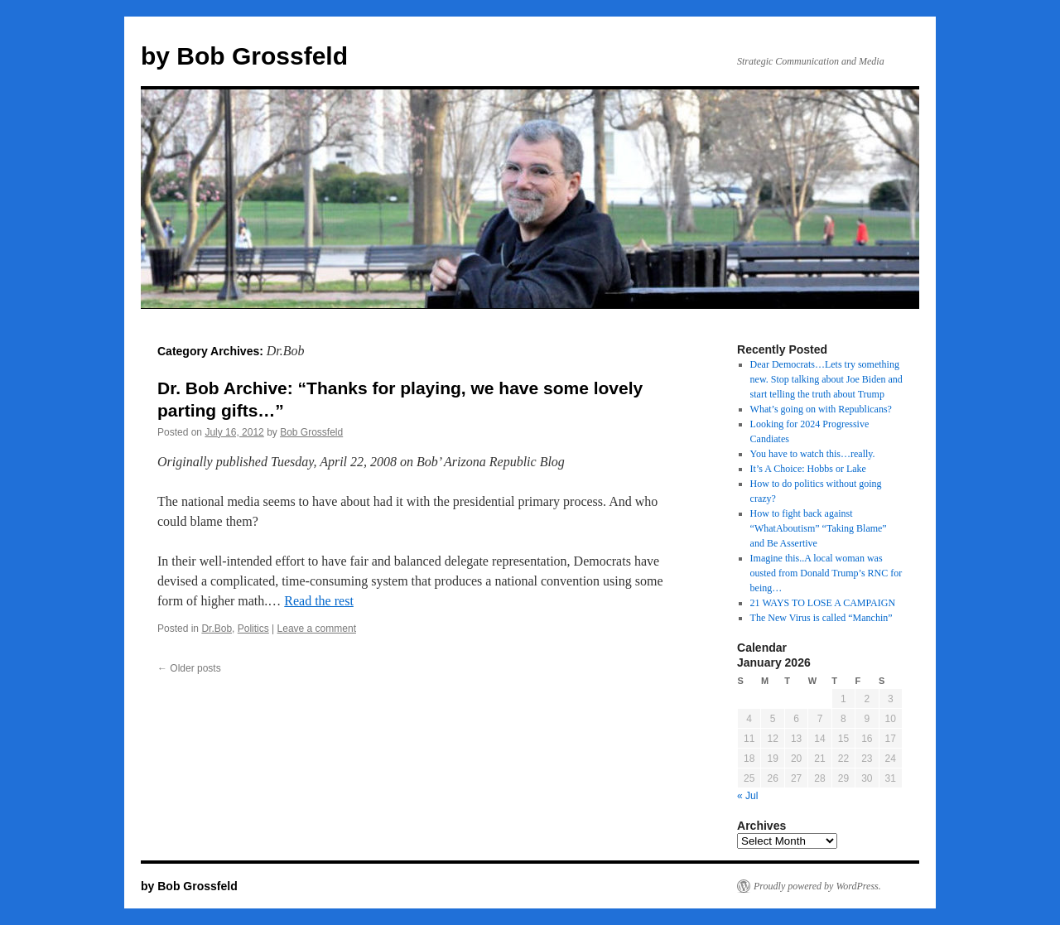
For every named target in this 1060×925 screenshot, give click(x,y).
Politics (253, 628)
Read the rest (319, 601)
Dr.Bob (216, 628)
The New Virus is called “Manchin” (821, 618)
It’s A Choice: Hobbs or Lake (808, 469)
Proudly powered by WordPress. (817, 886)
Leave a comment (316, 628)
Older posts (189, 668)
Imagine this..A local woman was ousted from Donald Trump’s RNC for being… (826, 573)
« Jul (747, 796)
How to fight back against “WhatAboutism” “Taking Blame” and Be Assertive (818, 528)
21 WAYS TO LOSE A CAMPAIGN (823, 603)
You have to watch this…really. (812, 454)
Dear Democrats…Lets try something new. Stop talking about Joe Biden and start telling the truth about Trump (826, 379)
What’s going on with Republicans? (821, 409)
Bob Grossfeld (311, 432)
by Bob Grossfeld (244, 56)
